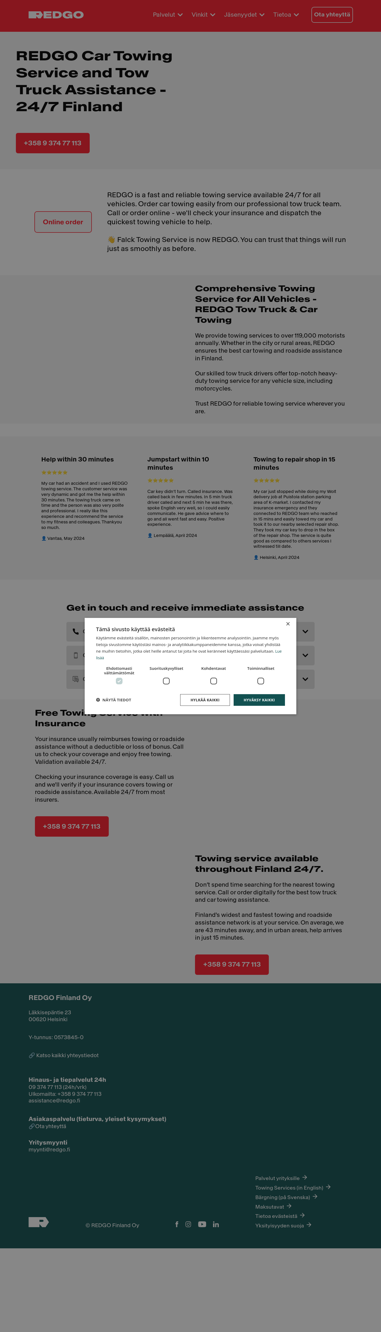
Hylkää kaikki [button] (201, 702)
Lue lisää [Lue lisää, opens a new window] (132, 655)
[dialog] (190, 666)
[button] (116, 702)
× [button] (288, 621)
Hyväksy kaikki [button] (256, 702)
